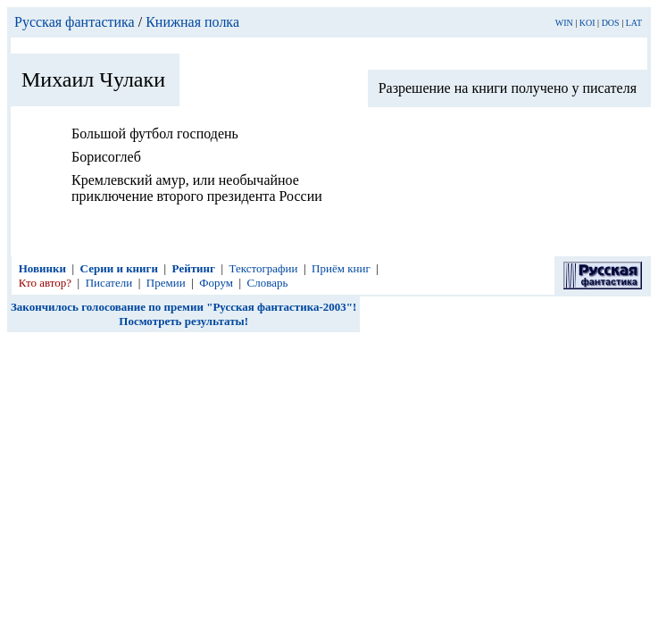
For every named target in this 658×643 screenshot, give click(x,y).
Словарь (267, 282)
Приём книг (341, 268)
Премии (166, 282)
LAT (634, 23)
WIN (564, 23)
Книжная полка (192, 21)
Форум (216, 282)
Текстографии (263, 268)
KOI (587, 23)
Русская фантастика (74, 21)
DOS (611, 23)
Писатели (109, 282)
